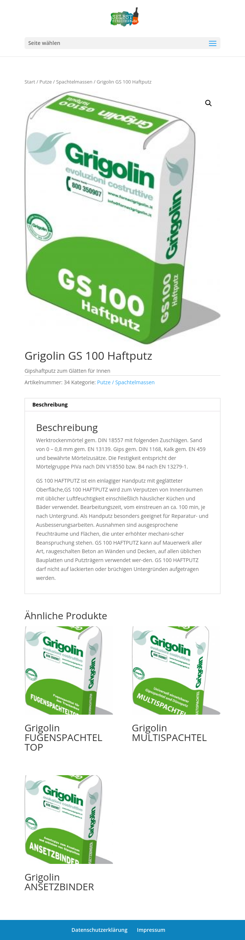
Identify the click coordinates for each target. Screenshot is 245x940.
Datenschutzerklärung (99, 929)
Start (30, 81)
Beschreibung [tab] (50, 404)
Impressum (151, 929)
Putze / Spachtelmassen (66, 81)
